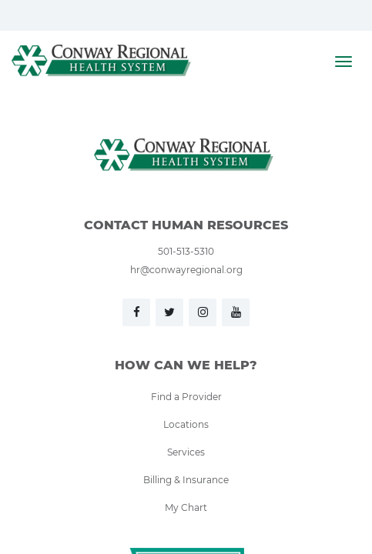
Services (186, 452)
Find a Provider (186, 396)
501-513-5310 (186, 250)
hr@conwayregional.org (186, 269)
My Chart (186, 507)
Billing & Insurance (186, 479)
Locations (186, 424)
